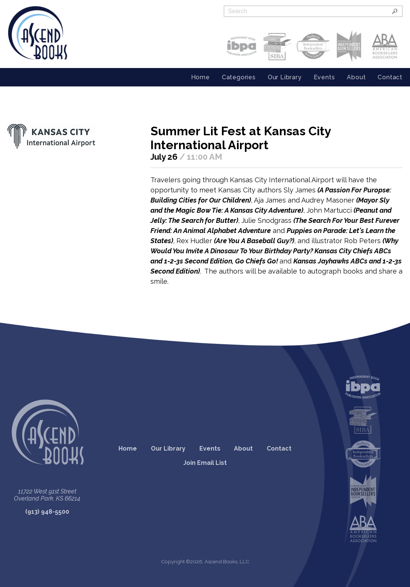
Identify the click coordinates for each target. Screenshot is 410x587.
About (356, 77)
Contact (390, 77)
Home (200, 77)
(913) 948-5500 (47, 511)
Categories (239, 77)
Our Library (285, 77)
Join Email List (205, 462)
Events (324, 77)
